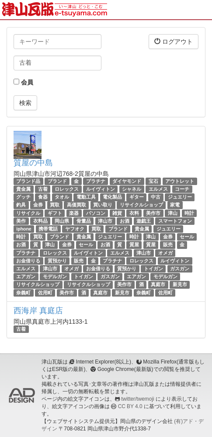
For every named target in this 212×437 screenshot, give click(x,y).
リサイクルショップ (141, 205)
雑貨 (117, 213)
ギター (136, 196)
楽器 (74, 213)
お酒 (124, 221)
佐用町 (45, 292)
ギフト (55, 213)
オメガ (165, 252)
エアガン (25, 276)
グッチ (23, 196)
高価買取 (76, 205)
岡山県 (62, 221)
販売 (168, 244)
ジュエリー (180, 196)
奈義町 (23, 292)
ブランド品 (28, 181)
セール (187, 236)
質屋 (134, 244)
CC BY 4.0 (130, 406)
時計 (189, 213)
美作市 (153, 213)
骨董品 (83, 221)
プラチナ (95, 181)
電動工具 (86, 196)
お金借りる (28, 260)
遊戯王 (143, 221)
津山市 (105, 221)
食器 (43, 196)
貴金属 (23, 189)
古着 (43, 189)
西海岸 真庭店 (38, 310)
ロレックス (67, 189)
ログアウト (173, 41)
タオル (62, 196)
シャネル (131, 189)
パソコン (95, 213)
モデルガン (55, 276)
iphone (23, 228)
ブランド (57, 181)
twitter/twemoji (137, 399)
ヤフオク (74, 228)
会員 (23, 82)
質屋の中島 (33, 162)
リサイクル (28, 213)
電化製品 (112, 196)
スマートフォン (175, 221)
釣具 (21, 205)
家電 (175, 205)
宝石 (153, 181)
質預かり (57, 260)
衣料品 (40, 221)
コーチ (182, 189)
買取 (54, 205)
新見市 (180, 284)
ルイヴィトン (100, 189)
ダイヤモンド (126, 181)
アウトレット (179, 181)
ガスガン (179, 268)
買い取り (102, 205)
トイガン (153, 268)
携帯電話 (48, 228)
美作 (21, 221)
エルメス (158, 189)
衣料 (134, 213)
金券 (38, 205)
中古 (155, 196)
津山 (172, 213)
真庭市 (158, 284)
